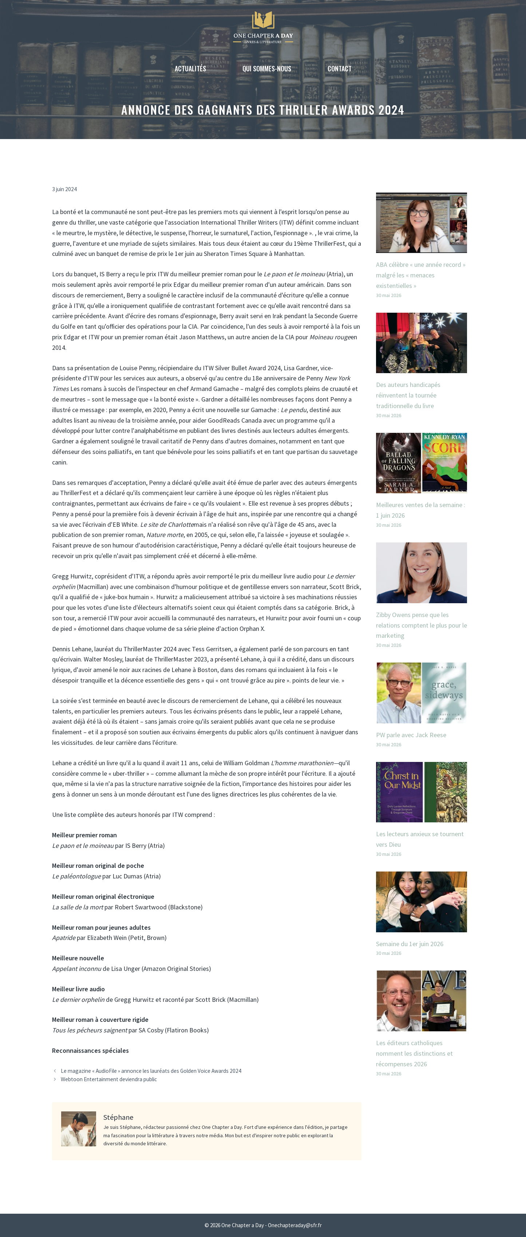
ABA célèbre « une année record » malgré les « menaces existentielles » (421, 275)
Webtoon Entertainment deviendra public (109, 1079)
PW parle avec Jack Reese (411, 735)
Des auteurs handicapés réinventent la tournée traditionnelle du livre (408, 395)
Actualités (190, 68)
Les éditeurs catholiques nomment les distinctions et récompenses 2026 (414, 1053)
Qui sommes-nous (266, 68)
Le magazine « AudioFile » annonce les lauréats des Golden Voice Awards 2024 (151, 1070)
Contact (340, 68)
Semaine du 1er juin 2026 (409, 944)
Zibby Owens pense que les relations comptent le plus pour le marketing (421, 625)
